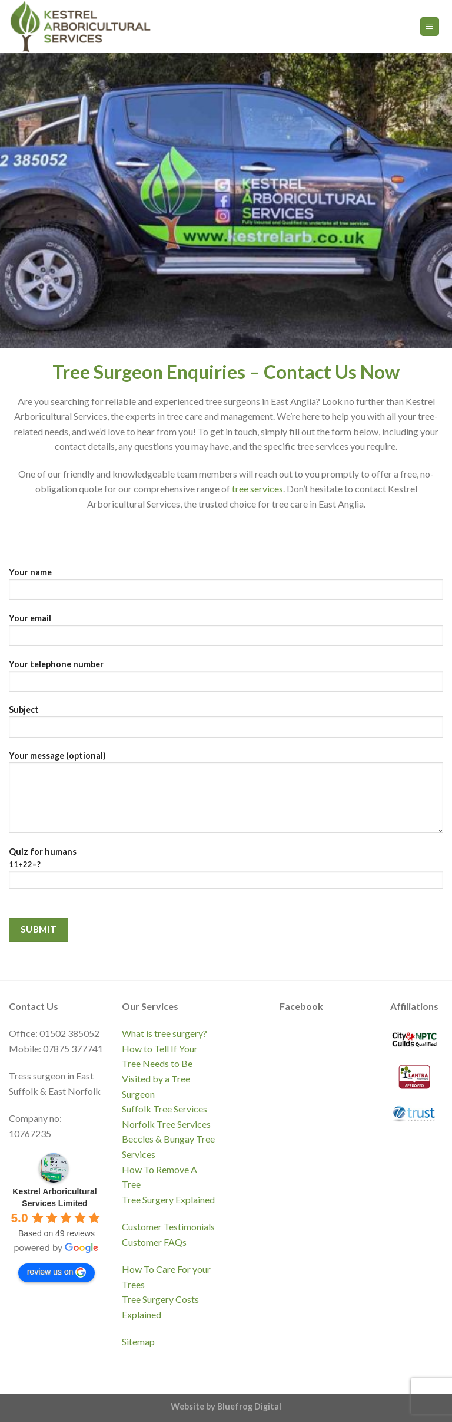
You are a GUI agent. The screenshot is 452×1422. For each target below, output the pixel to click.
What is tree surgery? (164, 1033)
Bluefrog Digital (249, 1406)
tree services (257, 488)
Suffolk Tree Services (164, 1108)
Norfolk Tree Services (166, 1124)
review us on (57, 1272)
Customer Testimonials (168, 1226)
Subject (226, 725)
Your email (226, 633)
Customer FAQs (154, 1241)
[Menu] (430, 27)
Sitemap (138, 1341)
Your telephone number (226, 679)
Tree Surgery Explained (168, 1199)
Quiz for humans (226, 873)
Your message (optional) (226, 795)
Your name (226, 587)
